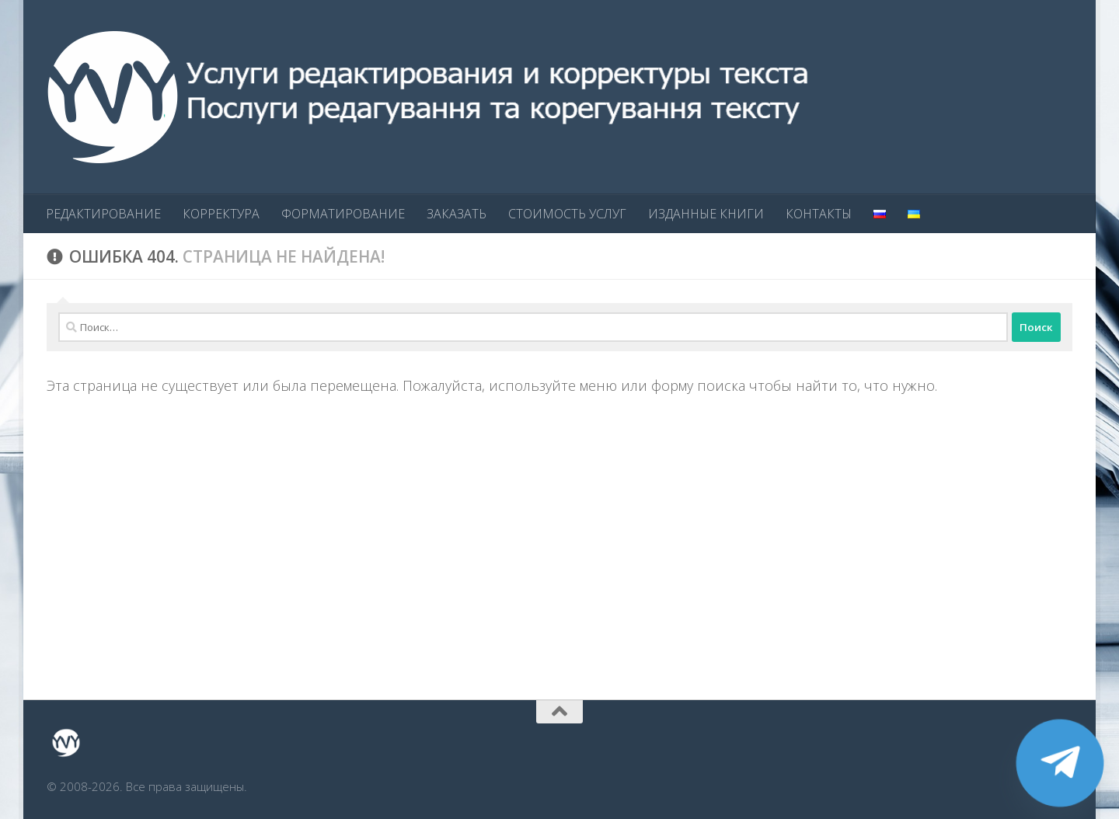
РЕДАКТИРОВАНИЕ (103, 213)
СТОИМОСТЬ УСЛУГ (567, 213)
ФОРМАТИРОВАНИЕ (343, 213)
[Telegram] (1059, 763)
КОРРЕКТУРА (221, 213)
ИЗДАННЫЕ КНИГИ (706, 213)
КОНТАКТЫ (819, 213)
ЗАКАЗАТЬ (456, 213)
